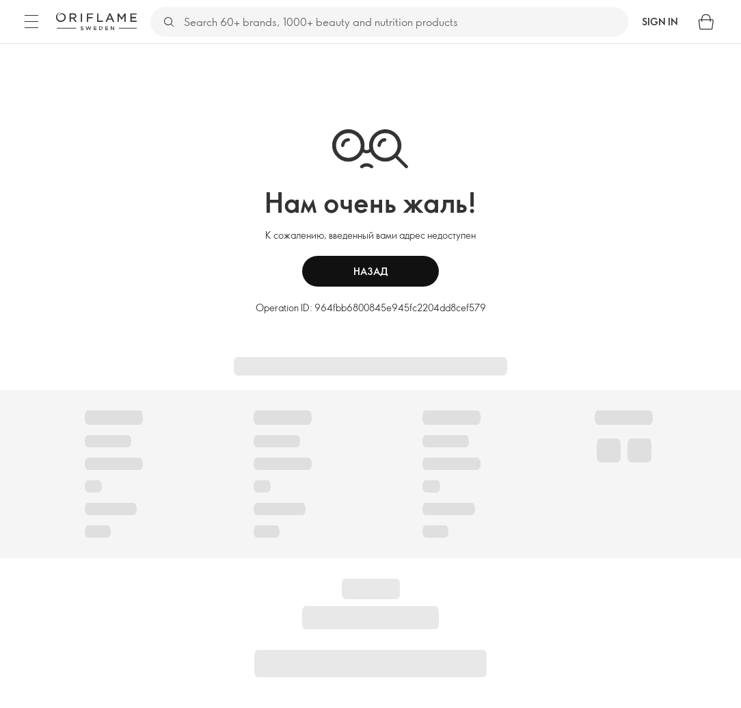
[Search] (405, 22)
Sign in (660, 21)
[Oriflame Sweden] (96, 21)
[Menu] (31, 22)
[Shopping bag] (706, 22)
